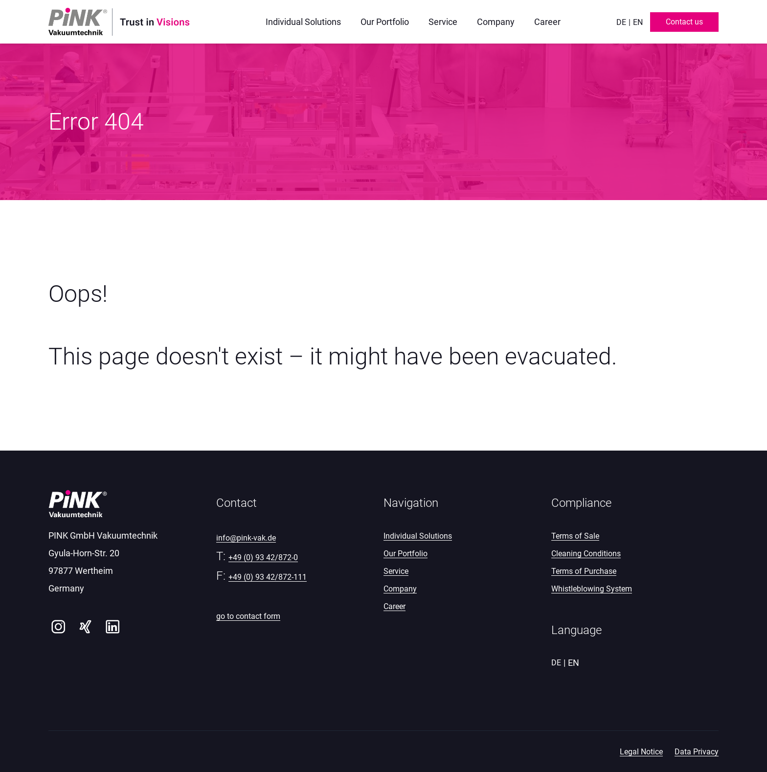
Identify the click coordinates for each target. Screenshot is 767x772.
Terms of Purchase (583, 571)
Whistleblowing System (591, 588)
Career (395, 606)
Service (396, 571)
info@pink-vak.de (246, 538)
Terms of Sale (575, 536)
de (621, 22)
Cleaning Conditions (586, 553)
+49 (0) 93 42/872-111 (267, 577)
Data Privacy (697, 751)
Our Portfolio (406, 553)
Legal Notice (641, 751)
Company (400, 588)
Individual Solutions (418, 536)
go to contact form (248, 616)
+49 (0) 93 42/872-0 (263, 557)
